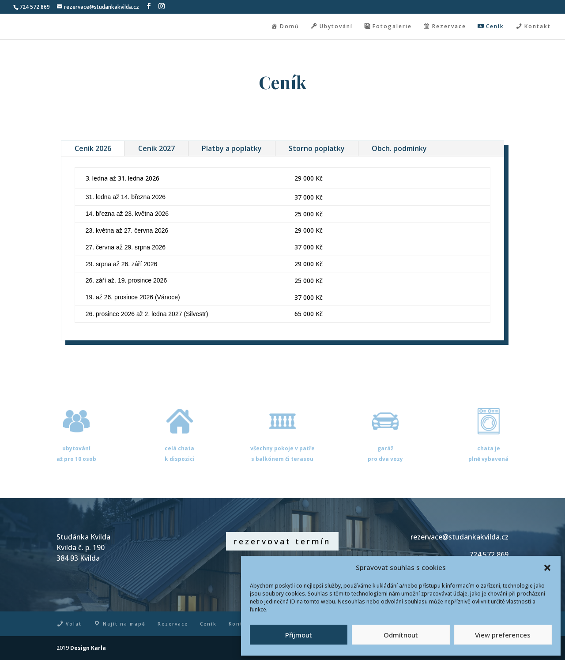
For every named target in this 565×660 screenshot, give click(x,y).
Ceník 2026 (93, 148)
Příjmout (298, 634)
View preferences (503, 634)
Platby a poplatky (232, 148)
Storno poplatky (317, 148)
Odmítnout (401, 634)
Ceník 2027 (156, 148)
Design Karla (88, 648)
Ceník (208, 624)
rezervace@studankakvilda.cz (459, 537)
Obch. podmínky (399, 148)
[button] (547, 567)
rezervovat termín (282, 541)
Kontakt (240, 624)
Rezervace (173, 624)
